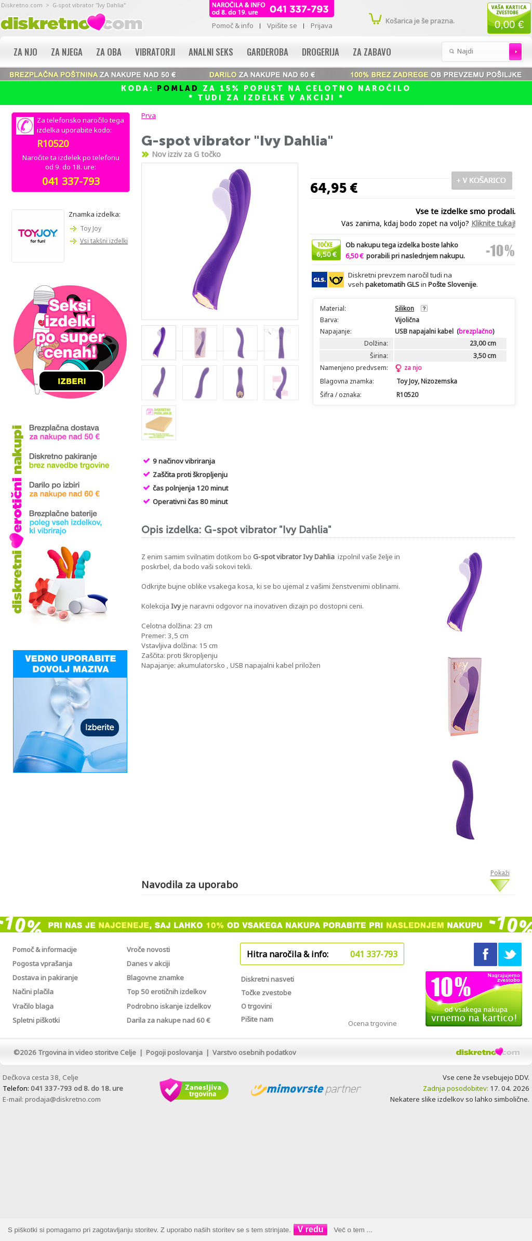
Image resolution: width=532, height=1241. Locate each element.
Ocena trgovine (372, 1023)
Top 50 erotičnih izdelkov (166, 991)
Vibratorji (155, 51)
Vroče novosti (148, 949)
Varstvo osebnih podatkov (254, 1052)
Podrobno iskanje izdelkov (169, 1006)
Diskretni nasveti (267, 979)
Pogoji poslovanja (174, 1052)
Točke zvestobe (266, 992)
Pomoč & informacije (44, 949)
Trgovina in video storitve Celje (87, 1052)
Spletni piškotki (36, 1020)
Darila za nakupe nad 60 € (168, 1020)
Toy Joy (90, 228)
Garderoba (267, 51)
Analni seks (211, 51)
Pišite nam (257, 1019)
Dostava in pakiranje (45, 977)
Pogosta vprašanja (42, 963)
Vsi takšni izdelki (104, 240)
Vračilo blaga (33, 1006)
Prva (147, 115)
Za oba (109, 51)
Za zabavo (372, 51)
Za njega (67, 51)
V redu (311, 1229)
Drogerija (320, 51)
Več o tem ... (353, 1230)
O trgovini (256, 1006)
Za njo (25, 51)
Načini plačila (33, 991)
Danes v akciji (148, 963)
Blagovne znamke (155, 977)
